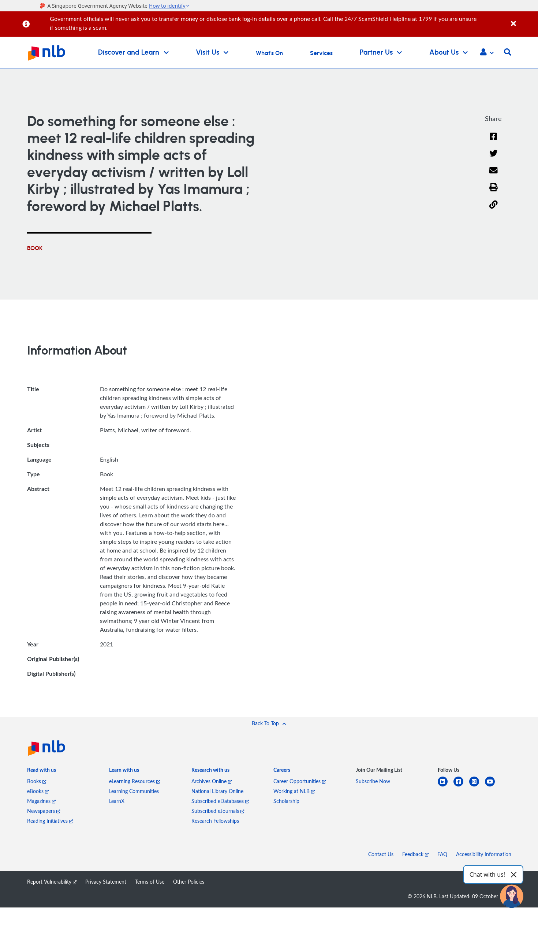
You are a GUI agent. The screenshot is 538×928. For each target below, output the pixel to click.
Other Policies (188, 881)
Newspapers (43, 810)
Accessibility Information (483, 854)
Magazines (41, 800)
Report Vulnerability (51, 881)
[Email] (493, 175)
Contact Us (380, 854)
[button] (487, 52)
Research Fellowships (215, 820)
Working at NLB (294, 791)
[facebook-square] (461, 786)
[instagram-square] (477, 786)
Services (321, 53)
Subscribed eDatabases (220, 800)
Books (36, 781)
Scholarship (286, 800)
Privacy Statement (105, 881)
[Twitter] (493, 157)
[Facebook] (493, 141)
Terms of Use (149, 881)
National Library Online (217, 791)
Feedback (415, 854)
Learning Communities (134, 791)
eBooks (38, 791)
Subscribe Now (373, 781)
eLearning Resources (134, 781)
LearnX (116, 800)
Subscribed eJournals (217, 810)
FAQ (442, 854)
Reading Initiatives (50, 820)
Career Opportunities (299, 781)
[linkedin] (445, 786)
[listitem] (41, 771)
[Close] (523, 19)
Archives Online (211, 781)
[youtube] (493, 786)
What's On (269, 53)
